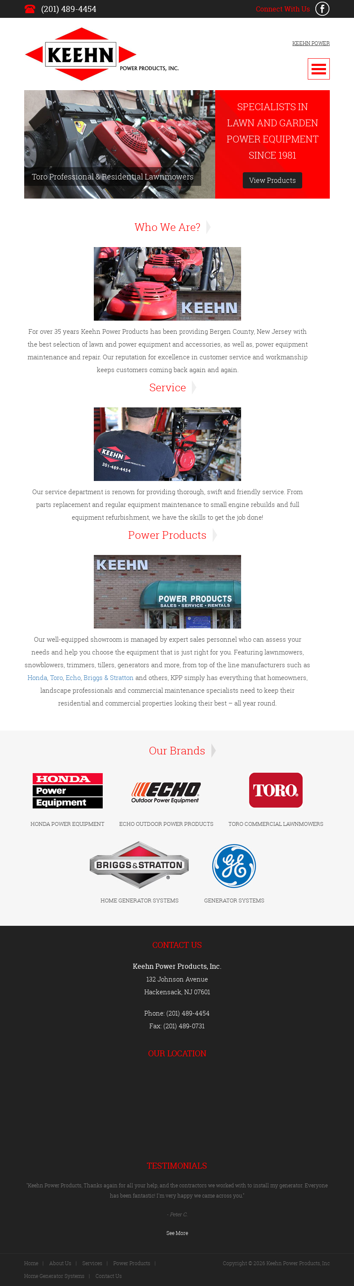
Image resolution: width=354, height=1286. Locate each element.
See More (177, 1233)
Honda (37, 677)
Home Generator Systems (54, 1276)
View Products (272, 180)
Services (92, 1263)
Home (31, 1263)
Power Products (131, 1263)
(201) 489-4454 (68, 8)
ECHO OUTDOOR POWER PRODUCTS (166, 824)
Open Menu (319, 69)
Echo (73, 677)
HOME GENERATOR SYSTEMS (140, 900)
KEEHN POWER (311, 43)
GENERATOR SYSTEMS (234, 900)
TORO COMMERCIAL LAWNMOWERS (275, 824)
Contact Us (109, 1276)
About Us (60, 1263)
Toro (56, 677)
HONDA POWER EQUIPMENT (67, 824)
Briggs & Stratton (109, 677)
